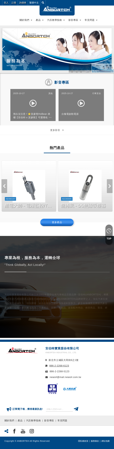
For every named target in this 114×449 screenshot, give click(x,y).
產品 (38, 20)
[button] (111, 49)
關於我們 (9, 420)
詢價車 (22, 2)
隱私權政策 (83, 441)
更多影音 (55, 130)
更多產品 (57, 222)
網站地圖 (105, 441)
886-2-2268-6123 (59, 366)
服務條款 (95, 441)
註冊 (14, 2)
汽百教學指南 (54, 20)
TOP (109, 238)
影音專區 (73, 20)
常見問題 (62, 420)
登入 (6, 2)
